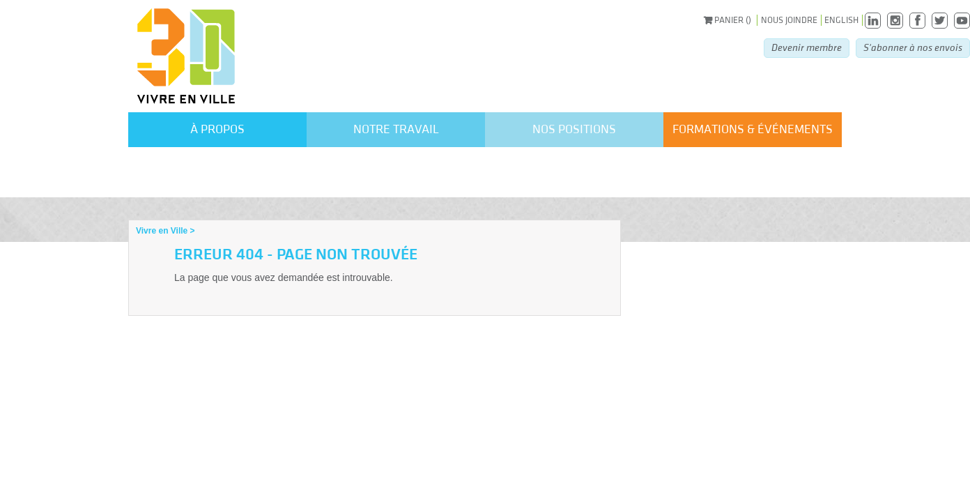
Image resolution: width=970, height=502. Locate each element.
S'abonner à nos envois (912, 47)
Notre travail (396, 129)
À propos (217, 129)
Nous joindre (789, 20)
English (841, 20)
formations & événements (752, 129)
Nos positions (574, 129)
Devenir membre (806, 47)
